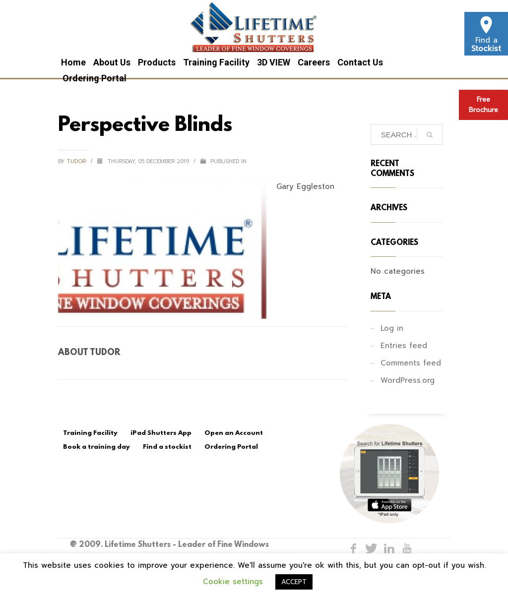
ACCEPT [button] (294, 582)
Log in (392, 328)
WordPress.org (408, 380)
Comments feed (411, 363)
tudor (77, 161)
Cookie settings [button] (233, 581)
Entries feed (404, 345)
